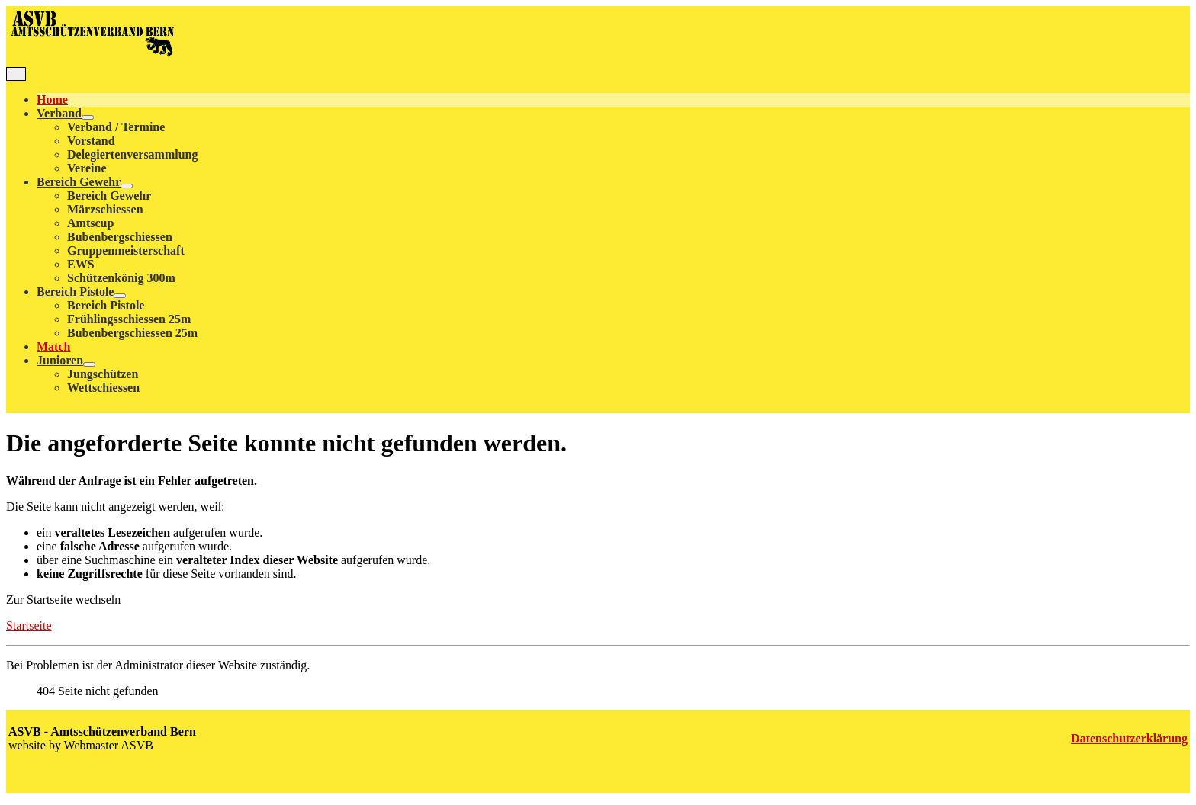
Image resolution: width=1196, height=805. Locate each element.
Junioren (60, 360)
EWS (81, 264)
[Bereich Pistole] (120, 295)
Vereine (87, 168)
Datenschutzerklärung (1129, 738)
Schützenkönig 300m (121, 277)
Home (52, 99)
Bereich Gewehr (79, 181)
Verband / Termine (116, 126)
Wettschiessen (103, 387)
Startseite (29, 625)
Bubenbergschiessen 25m (132, 332)
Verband (59, 113)
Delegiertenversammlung (132, 154)
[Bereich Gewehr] (127, 186)
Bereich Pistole (75, 291)
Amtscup (90, 222)
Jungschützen (102, 373)
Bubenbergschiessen (119, 236)
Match (53, 346)
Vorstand (91, 140)
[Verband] (88, 117)
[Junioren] (89, 364)
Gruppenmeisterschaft (126, 250)
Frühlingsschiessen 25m (129, 319)
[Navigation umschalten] (16, 74)
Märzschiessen (105, 209)
